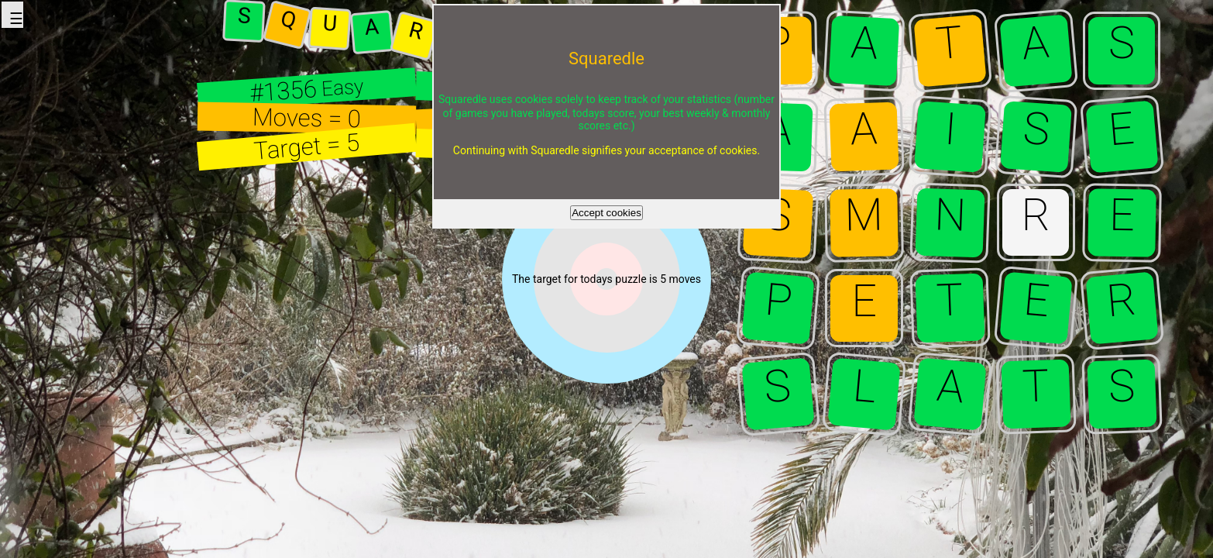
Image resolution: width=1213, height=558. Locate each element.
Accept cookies (606, 213)
